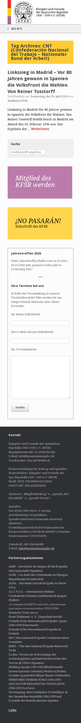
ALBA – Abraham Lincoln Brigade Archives (37, 583)
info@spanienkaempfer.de (36, 548)
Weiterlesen (40, 129)
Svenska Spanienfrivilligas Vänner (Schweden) (39, 675)
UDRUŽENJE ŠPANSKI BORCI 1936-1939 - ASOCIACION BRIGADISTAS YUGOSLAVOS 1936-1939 (37, 684)
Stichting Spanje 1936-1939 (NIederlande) (36, 667)
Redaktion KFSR (17, 100)
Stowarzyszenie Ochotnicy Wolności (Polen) (37, 671)
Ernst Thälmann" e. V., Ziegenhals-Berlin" (36, 616)
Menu (15, 28)
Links (12, 710)
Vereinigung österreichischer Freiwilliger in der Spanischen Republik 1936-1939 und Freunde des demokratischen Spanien (38, 696)
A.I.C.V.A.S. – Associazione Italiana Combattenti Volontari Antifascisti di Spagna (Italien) (38, 596)
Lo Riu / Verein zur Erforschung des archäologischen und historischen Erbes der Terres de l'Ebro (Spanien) (38, 659)
